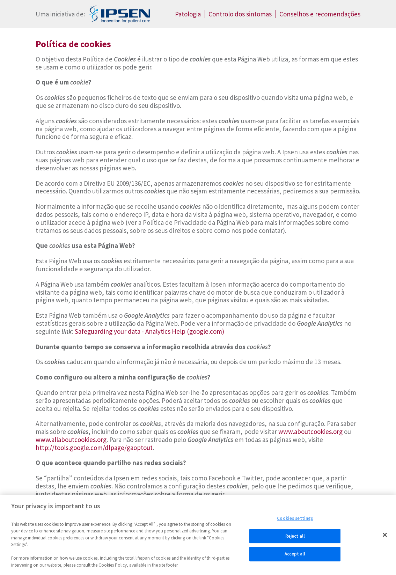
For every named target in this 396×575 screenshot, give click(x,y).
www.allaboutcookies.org (71, 439)
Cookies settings (295, 520)
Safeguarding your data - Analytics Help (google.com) (149, 331)
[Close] (385, 536)
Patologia (188, 14)
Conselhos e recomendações (319, 14)
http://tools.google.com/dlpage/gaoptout (94, 447)
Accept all (295, 556)
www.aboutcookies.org (310, 431)
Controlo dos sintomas (240, 14)
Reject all (295, 538)
